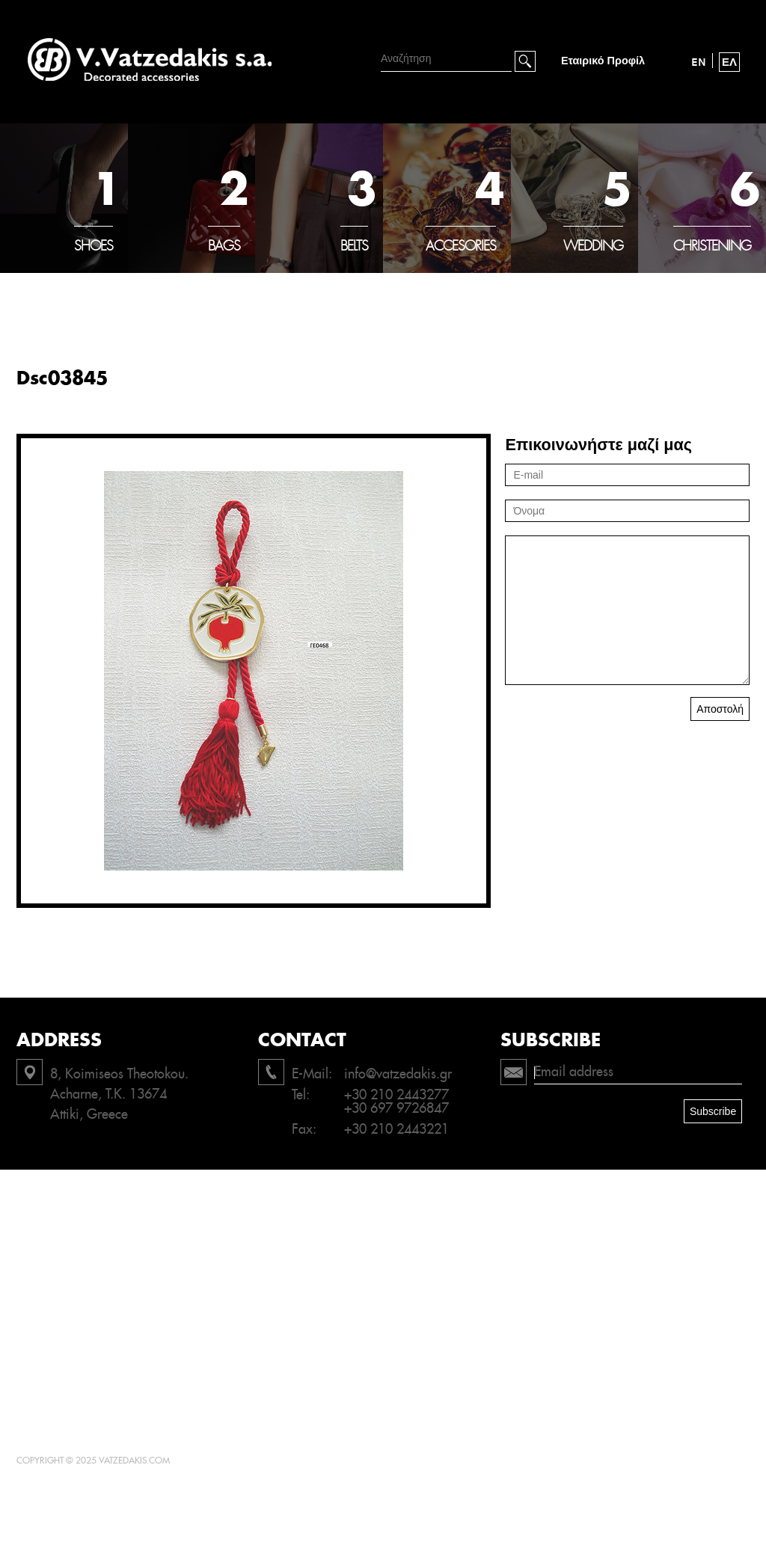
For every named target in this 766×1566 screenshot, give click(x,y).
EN (698, 62)
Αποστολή (720, 709)
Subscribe (713, 1111)
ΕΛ (729, 62)
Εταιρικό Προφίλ (603, 61)
